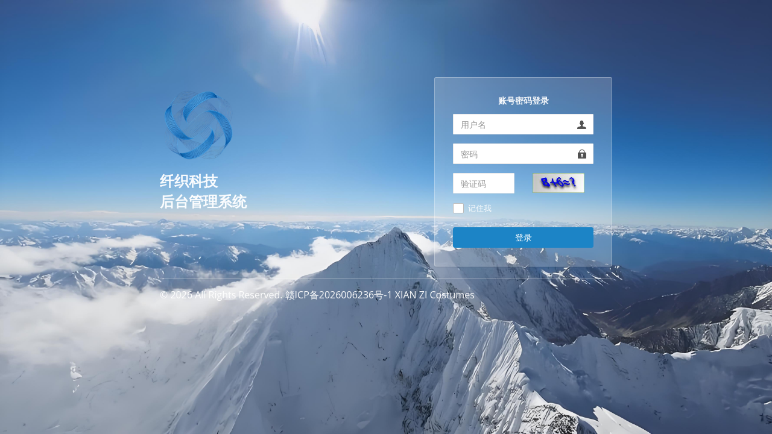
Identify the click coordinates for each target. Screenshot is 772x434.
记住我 (480, 208)
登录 (523, 237)
